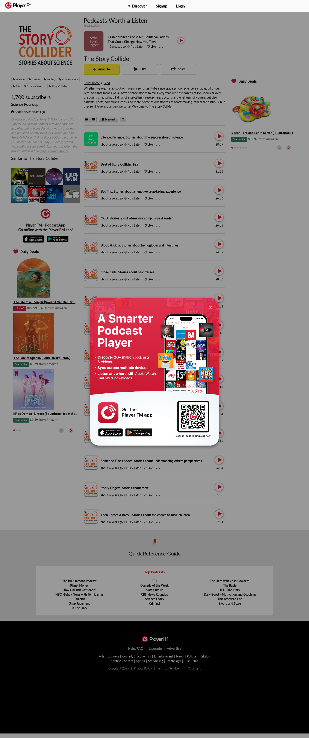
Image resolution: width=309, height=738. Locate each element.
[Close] (210, 307)
